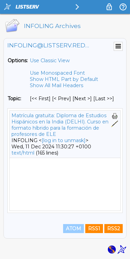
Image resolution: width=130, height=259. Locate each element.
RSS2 (113, 228)
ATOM (73, 228)
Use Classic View (50, 60)
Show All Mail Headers (56, 85)
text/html (22, 153)
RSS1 (94, 228)
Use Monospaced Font (57, 73)
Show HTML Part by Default (64, 79)
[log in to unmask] (64, 140)
